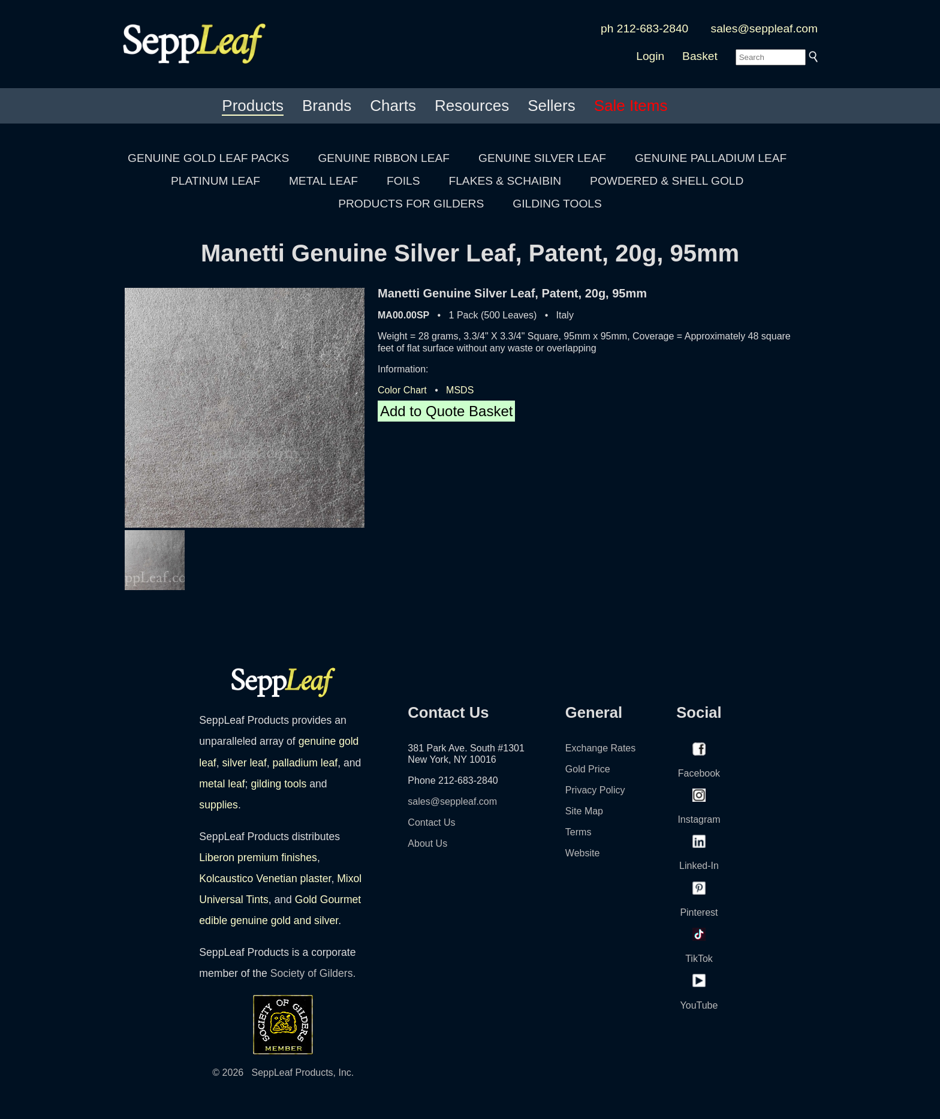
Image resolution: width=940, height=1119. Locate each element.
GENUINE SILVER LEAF (542, 158)
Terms (578, 832)
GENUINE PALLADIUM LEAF (711, 158)
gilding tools (278, 784)
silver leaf (244, 763)
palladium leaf (305, 763)
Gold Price (587, 769)
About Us (427, 843)
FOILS (403, 181)
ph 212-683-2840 (644, 28)
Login (650, 56)
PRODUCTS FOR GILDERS (411, 203)
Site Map (584, 811)
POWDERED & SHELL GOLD (666, 181)
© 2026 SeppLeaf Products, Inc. (283, 1072)
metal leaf (222, 784)
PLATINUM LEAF (215, 181)
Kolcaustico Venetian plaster (265, 879)
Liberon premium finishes (258, 858)
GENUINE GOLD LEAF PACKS (208, 158)
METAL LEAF (323, 181)
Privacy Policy (595, 790)
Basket (700, 56)
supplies (218, 805)
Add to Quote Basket (446, 411)
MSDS (460, 390)
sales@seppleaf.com (764, 28)
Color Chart (402, 390)
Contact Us (431, 822)
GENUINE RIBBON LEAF (384, 158)
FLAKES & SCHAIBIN (504, 181)
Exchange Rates (600, 748)
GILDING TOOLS (557, 203)
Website (582, 853)
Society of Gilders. (313, 973)
